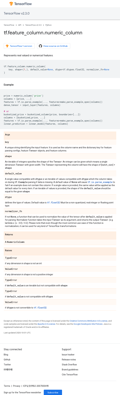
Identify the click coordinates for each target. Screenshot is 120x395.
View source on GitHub (53, 46)
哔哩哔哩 (8, 369)
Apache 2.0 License (46, 324)
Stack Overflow (69, 364)
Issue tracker (68, 354)
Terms (7, 386)
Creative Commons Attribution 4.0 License (88, 321)
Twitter (7, 364)
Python (48, 25)
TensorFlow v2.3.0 (17, 13)
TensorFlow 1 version (19, 46)
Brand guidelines (70, 369)
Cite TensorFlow (70, 374)
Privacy (16, 386)
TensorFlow (9, 25)
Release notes (69, 359)
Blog (6, 354)
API (19, 25)
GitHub (7, 359)
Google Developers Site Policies (88, 324)
